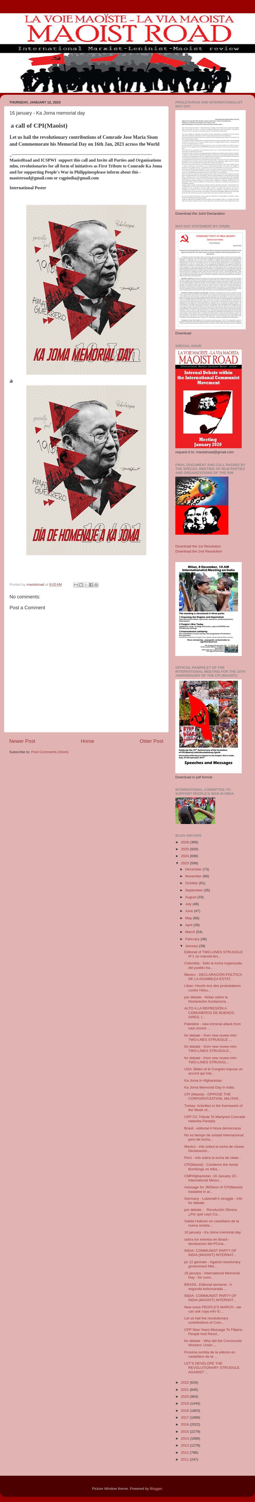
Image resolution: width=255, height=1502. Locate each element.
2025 (185, 849)
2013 (185, 1445)
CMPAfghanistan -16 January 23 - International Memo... (211, 1178)
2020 (185, 1397)
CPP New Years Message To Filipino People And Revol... (213, 1332)
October (192, 883)
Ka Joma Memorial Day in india (209, 1087)
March (190, 932)
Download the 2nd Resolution (198, 551)
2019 (185, 1403)
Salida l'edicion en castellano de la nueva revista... (211, 1223)
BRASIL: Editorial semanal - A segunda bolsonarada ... (208, 1287)
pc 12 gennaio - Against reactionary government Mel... (212, 1264)
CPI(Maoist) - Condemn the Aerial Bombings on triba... (211, 1167)
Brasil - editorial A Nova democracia (212, 1128)
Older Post (151, 741)
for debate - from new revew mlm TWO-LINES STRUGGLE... (210, 1049)
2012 (185, 1452)
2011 (185, 1459)
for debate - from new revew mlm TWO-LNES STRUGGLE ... (210, 1037)
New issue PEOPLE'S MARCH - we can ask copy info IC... (212, 1309)
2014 (185, 1438)
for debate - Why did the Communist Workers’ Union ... (213, 1343)
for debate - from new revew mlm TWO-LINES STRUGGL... (210, 1060)
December (194, 869)
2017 (185, 1417)
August (191, 897)
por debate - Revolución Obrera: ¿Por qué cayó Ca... (210, 1212)
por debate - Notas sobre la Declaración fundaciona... (206, 999)
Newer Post (22, 741)
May (189, 918)
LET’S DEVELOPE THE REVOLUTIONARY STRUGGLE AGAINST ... (212, 1367)
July (189, 904)
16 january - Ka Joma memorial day (212, 1232)
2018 (185, 1411)
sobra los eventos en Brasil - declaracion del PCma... (207, 1241)
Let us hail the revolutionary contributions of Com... (206, 1320)
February (193, 939)
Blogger (156, 1489)
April (189, 925)
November (194, 876)
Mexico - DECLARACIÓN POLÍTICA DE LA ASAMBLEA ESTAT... (213, 977)
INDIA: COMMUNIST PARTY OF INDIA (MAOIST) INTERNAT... (210, 1253)
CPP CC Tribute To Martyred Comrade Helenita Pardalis (214, 1119)
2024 (185, 856)
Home (87, 741)
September (194, 890)
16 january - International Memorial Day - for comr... (212, 1275)
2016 (185, 1424)
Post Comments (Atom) (50, 752)
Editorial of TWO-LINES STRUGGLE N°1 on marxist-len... (213, 954)
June (189, 911)
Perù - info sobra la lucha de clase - (212, 1158)
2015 (185, 1432)
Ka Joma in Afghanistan (203, 1080)
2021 (185, 1390)
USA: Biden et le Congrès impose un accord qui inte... (213, 1071)
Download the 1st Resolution (198, 546)
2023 (185, 863)
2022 (185, 1382)
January (192, 946)
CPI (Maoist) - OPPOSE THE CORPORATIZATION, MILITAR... (212, 1096)
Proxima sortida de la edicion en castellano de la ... (209, 1354)
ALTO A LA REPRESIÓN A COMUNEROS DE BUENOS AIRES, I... (209, 1012)
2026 (185, 842)
